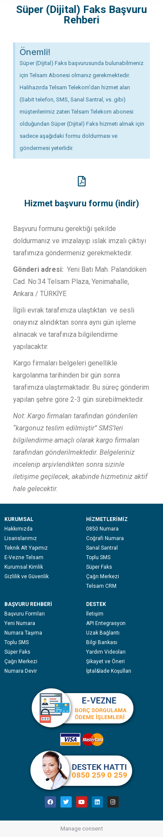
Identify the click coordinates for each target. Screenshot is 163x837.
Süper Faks (99, 567)
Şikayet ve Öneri (105, 661)
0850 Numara (102, 529)
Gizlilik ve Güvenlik (26, 576)
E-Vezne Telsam (23, 557)
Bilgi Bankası (101, 642)
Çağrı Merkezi (102, 576)
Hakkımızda (18, 529)
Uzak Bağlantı (103, 633)
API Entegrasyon (106, 623)
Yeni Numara (19, 623)
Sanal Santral (102, 548)
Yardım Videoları (106, 652)
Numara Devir (20, 671)
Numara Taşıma (23, 633)
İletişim (94, 614)
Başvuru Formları (24, 614)
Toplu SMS (98, 557)
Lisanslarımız (20, 538)
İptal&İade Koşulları (108, 671)
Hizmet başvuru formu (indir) (81, 203)
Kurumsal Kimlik (23, 567)
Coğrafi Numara (105, 538)
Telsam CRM (101, 586)
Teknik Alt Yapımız (26, 548)
